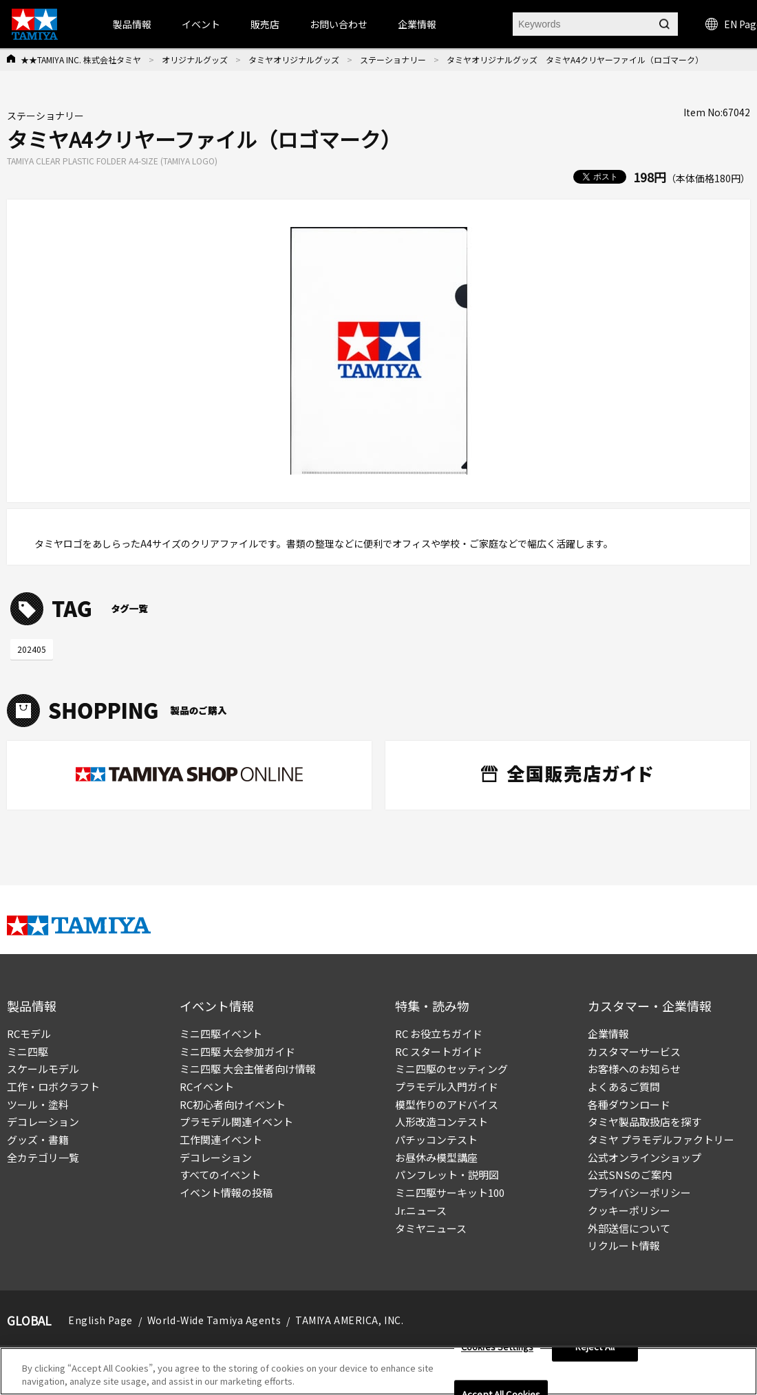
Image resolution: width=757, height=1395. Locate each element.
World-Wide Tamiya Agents (214, 1320)
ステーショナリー (393, 59)
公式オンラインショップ (644, 1157)
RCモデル (29, 1033)
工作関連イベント (221, 1139)
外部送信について (629, 1228)
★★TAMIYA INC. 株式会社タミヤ (81, 59)
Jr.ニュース (421, 1210)
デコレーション (43, 1121)
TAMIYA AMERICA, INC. (349, 1320)
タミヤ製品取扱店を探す (644, 1121)
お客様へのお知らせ (634, 1068)
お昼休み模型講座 (436, 1157)
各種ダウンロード (629, 1104)
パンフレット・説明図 (447, 1174)
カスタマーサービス (634, 1051)
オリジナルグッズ (195, 59)
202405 (31, 649)
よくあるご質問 (624, 1086)
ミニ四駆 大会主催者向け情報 (248, 1068)
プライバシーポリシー (639, 1192)
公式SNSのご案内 (630, 1174)
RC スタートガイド (438, 1051)
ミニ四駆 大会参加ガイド (237, 1051)
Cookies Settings (497, 1351)
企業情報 (608, 1033)
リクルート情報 (624, 1245)
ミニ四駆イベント (221, 1033)
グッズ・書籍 (38, 1139)
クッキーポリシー (629, 1210)
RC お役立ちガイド (438, 1033)
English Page (100, 1320)
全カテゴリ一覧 (43, 1157)
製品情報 (132, 24)
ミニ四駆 (27, 1051)
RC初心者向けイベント (233, 1104)
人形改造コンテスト (441, 1121)
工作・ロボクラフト (53, 1086)
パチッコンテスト (436, 1139)
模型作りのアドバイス (446, 1104)
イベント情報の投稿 (226, 1192)
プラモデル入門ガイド (446, 1086)
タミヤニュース (431, 1228)
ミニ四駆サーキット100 (449, 1192)
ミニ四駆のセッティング (451, 1068)
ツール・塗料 (38, 1104)
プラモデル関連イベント (236, 1121)
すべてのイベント (220, 1174)
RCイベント (207, 1086)
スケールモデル (43, 1068)
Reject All (595, 1351)
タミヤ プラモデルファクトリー (661, 1139)
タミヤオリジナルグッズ (293, 59)
